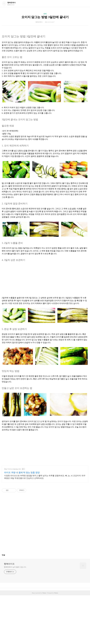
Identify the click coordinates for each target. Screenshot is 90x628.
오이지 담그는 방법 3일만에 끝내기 (45, 17)
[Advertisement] (45, 280)
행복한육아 (11, 2)
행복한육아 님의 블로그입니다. (15, 567)
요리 (45, 14)
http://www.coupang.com (12, 469)
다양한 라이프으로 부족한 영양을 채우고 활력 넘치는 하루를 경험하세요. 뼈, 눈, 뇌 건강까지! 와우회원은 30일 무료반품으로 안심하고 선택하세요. (44, 477)
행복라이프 (9, 564)
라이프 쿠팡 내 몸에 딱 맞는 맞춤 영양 (22, 472)
